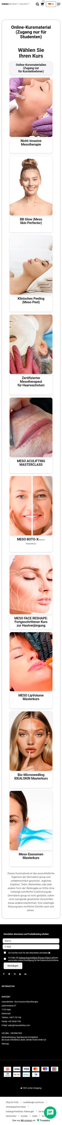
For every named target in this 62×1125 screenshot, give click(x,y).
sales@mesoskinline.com (19, 1025)
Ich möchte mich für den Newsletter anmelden (29, 952)
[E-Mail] (31, 946)
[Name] (31, 941)
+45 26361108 (14, 1021)
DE (51, 4)
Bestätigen (13, 965)
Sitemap (5, 1044)
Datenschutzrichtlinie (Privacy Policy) (35, 958)
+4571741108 (15, 1017)
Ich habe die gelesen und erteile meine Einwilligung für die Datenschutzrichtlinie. (33, 959)
